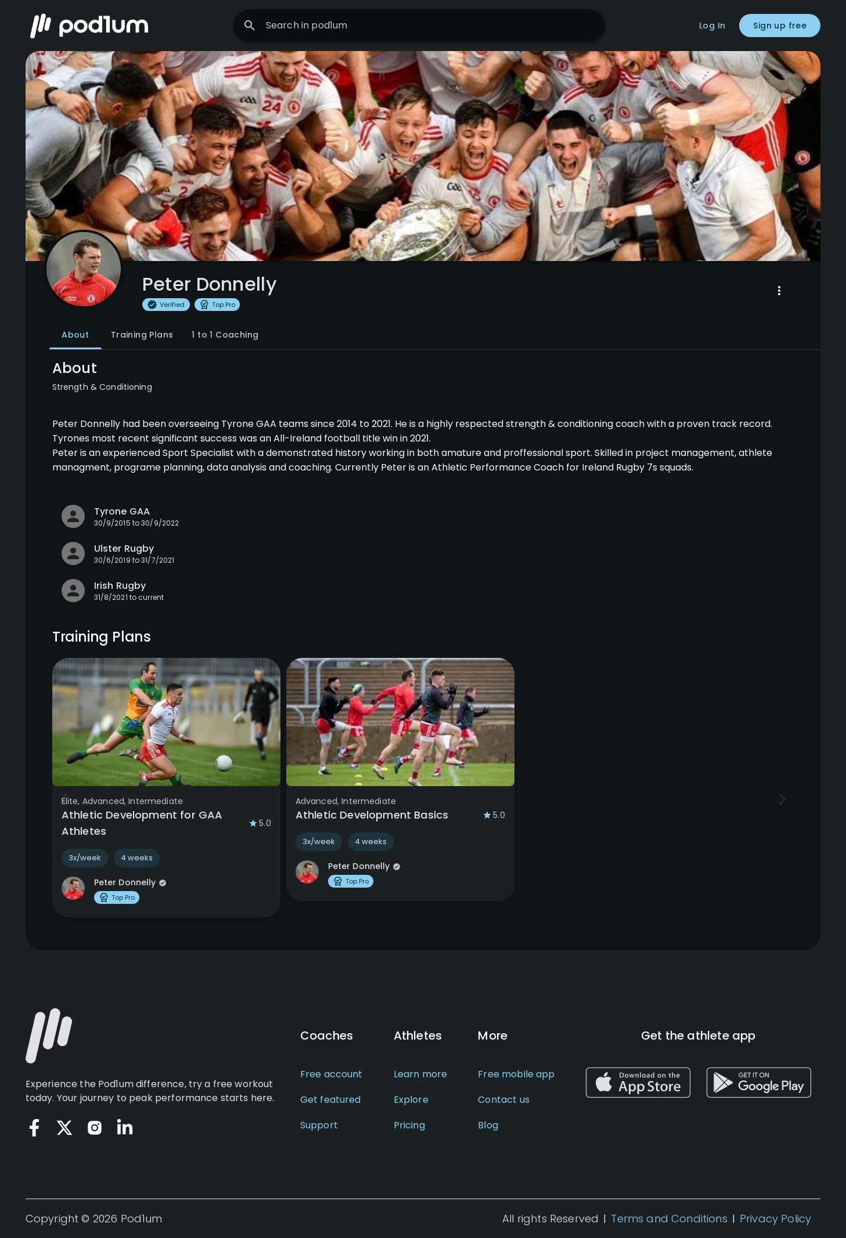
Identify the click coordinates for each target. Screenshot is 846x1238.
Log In (712, 25)
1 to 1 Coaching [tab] (225, 335)
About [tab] (75, 335)
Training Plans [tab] (142, 335)
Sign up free (779, 25)
